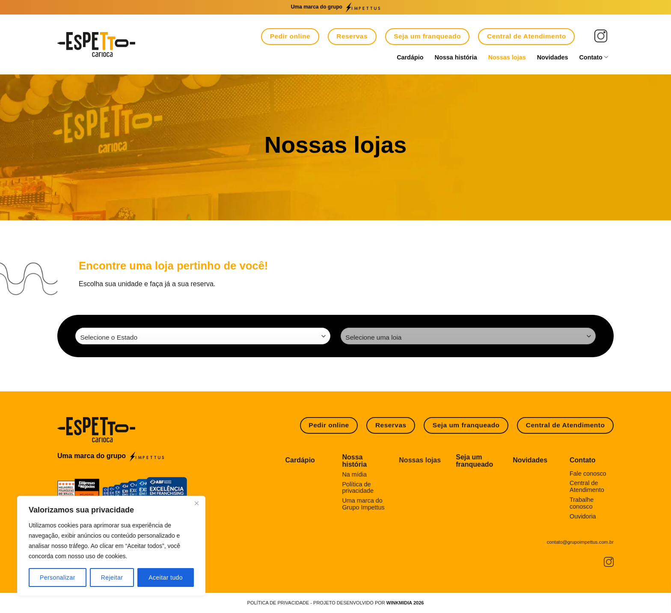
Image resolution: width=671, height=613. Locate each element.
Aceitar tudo (165, 577)
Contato (593, 57)
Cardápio (410, 57)
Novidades (552, 57)
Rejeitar (112, 577)
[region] (111, 546)
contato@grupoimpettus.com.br (580, 542)
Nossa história (456, 57)
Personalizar (57, 577)
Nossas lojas (507, 57)
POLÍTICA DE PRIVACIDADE (278, 602)
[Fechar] (196, 503)
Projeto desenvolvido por (368, 602)
